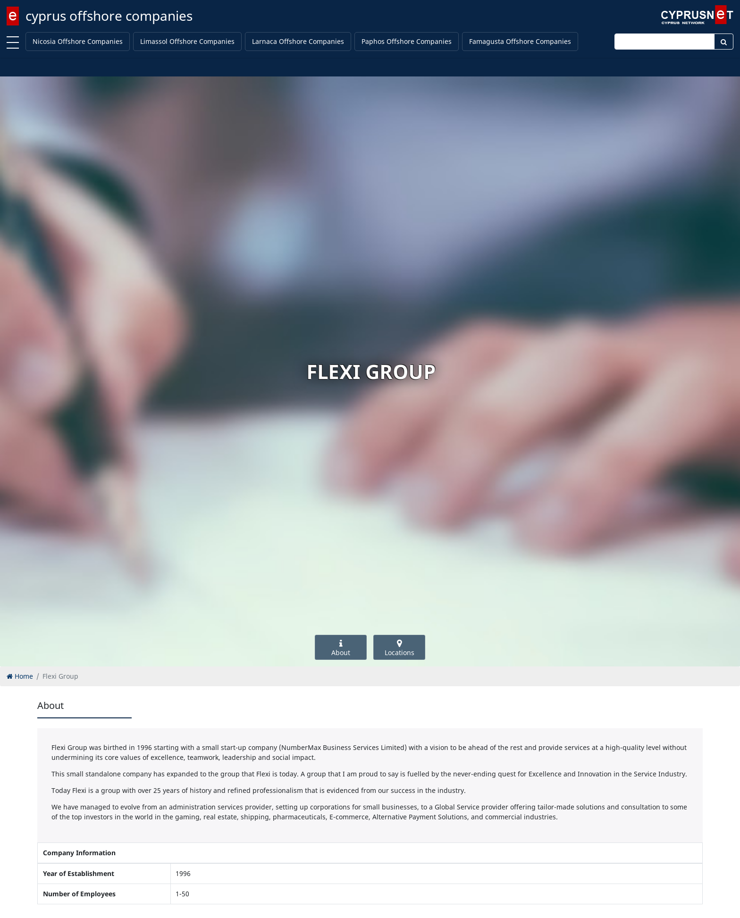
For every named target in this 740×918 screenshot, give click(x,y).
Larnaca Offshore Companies (298, 41)
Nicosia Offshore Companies (78, 41)
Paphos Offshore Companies (407, 41)
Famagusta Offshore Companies (520, 41)
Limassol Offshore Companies (187, 41)
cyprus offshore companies (109, 16)
